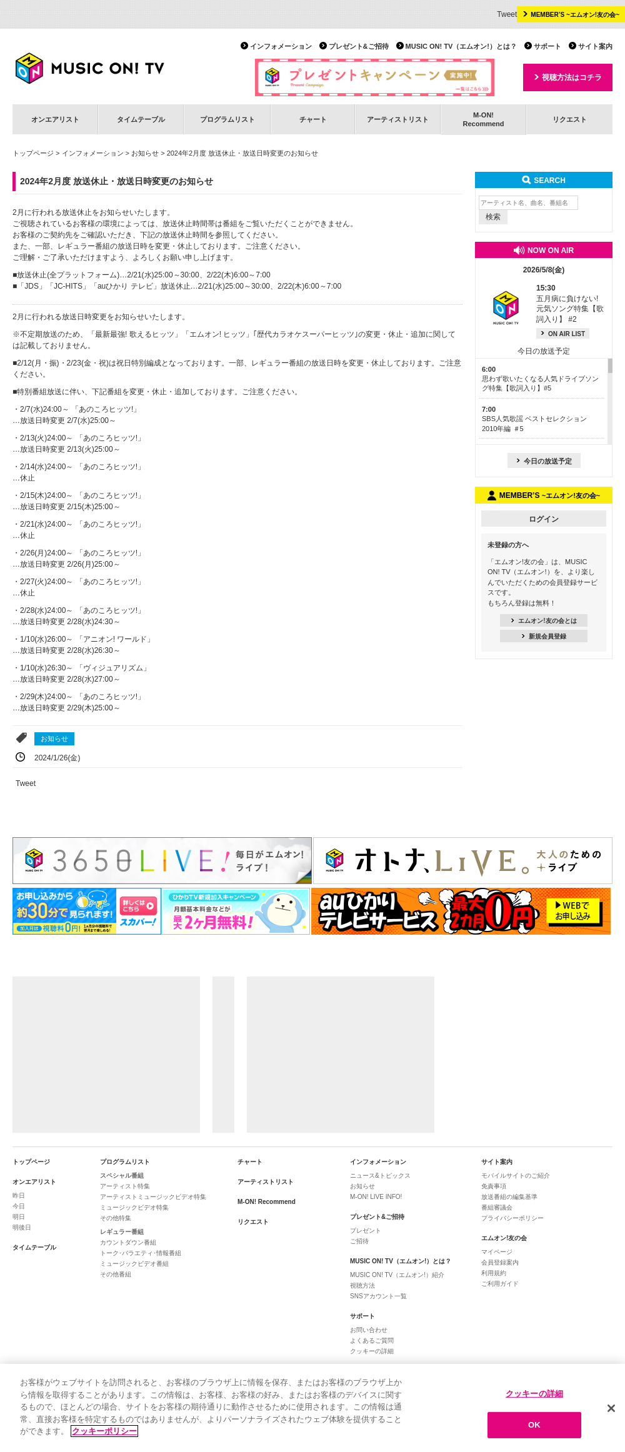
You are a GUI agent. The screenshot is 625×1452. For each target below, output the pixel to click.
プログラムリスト (227, 119)
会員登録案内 (500, 1262)
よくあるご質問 (372, 1340)
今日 (18, 1206)
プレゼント (365, 1230)
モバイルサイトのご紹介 (515, 1175)
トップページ (33, 153)
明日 (18, 1216)
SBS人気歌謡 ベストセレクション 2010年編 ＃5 (534, 418)
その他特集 (115, 1218)
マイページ (496, 1251)
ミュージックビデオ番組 (134, 1263)
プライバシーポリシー (512, 1218)
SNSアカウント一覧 (378, 1296)
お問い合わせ (369, 1329)
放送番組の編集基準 (509, 1196)
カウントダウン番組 (128, 1242)
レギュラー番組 (122, 1231)
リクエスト (569, 119)
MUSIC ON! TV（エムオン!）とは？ (461, 46)
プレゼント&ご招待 (359, 46)
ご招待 (359, 1241)
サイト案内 (595, 46)
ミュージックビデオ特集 (134, 1207)
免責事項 (493, 1186)
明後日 (21, 1227)
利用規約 (493, 1273)
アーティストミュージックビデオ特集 (153, 1196)
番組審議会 (496, 1207)
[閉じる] (611, 1408)
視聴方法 (362, 1285)
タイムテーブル (141, 119)
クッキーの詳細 (372, 1351)
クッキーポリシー (104, 1431)
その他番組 (115, 1274)
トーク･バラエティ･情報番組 (140, 1253)
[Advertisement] (106, 1055)
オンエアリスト (55, 119)
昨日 (18, 1195)
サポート (547, 46)
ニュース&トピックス (380, 1175)
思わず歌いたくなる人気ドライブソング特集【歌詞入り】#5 (540, 378)
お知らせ (145, 153)
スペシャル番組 (122, 1175)
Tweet (507, 14)
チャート (313, 119)
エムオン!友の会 (504, 1238)
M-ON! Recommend (267, 1201)
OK (534, 1425)
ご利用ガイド (500, 1283)
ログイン (544, 519)
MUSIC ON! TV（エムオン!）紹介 (397, 1274)
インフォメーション (281, 46)
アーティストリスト (398, 119)
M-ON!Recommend (483, 119)
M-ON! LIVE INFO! (376, 1196)
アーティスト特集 (125, 1186)
